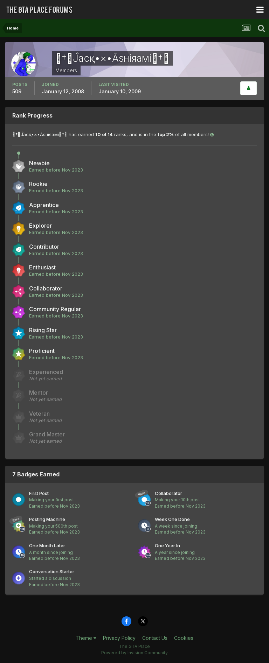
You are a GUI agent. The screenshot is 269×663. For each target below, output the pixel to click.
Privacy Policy (119, 638)
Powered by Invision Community (134, 652)
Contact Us (154, 638)
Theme (86, 638)
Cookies (183, 638)
